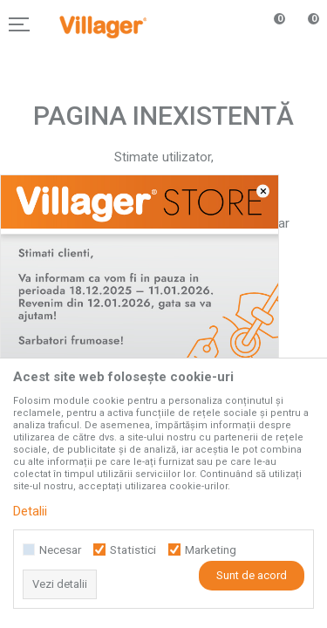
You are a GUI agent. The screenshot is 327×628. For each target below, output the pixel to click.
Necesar (60, 549)
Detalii (30, 511)
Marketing (210, 549)
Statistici (133, 549)
